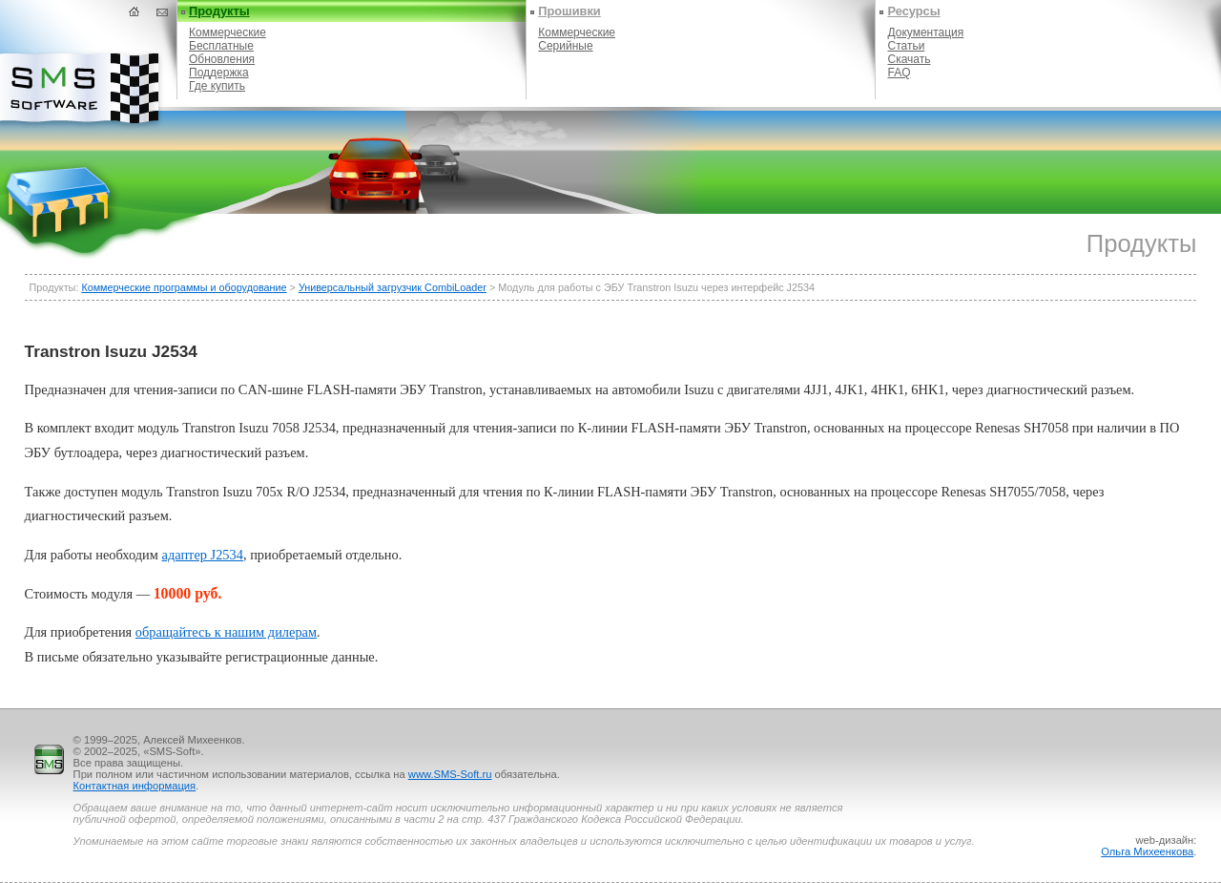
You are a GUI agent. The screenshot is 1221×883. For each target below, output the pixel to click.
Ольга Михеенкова (1147, 851)
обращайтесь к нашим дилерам (226, 632)
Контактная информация (135, 785)
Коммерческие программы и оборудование (183, 287)
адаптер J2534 (202, 554)
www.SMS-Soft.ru (450, 774)
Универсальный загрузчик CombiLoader (392, 287)
